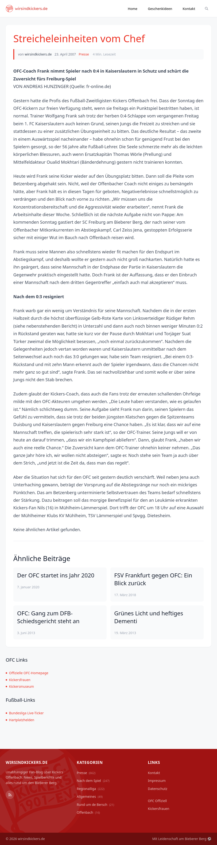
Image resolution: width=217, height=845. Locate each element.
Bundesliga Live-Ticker (25, 713)
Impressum (157, 780)
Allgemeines (90, 796)
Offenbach (88, 812)
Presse (84, 54)
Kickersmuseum (20, 686)
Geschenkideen (160, 8)
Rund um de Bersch (95, 804)
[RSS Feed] (10, 794)
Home (132, 8)
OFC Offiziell (157, 801)
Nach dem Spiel (93, 780)
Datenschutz (157, 788)
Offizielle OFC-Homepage (27, 673)
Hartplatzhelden (20, 720)
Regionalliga (90, 788)
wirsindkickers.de (38, 54)
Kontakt (189, 8)
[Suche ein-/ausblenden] (206, 8)
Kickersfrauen (18, 680)
